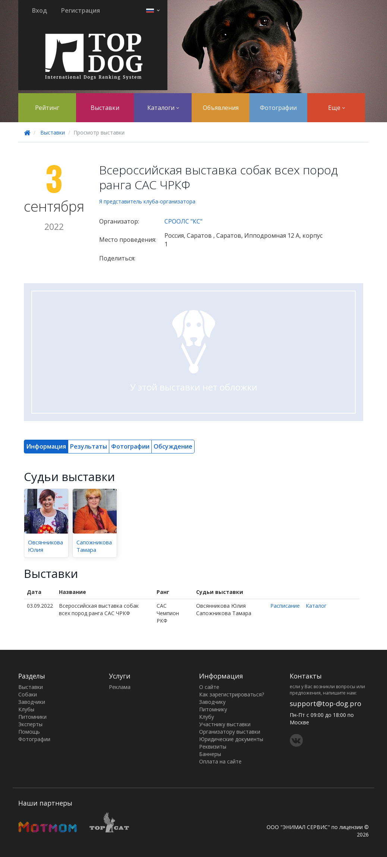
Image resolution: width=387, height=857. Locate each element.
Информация (46, 446)
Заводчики (31, 701)
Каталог (316, 605)
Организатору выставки (229, 731)
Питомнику (213, 709)
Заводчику (212, 701)
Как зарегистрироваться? (231, 694)
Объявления (221, 108)
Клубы (26, 709)
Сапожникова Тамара (94, 545)
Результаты (88, 446)
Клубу (206, 716)
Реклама (119, 686)
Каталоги (163, 108)
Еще (336, 108)
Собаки (27, 694)
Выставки (105, 108)
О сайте (209, 686)
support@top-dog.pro (325, 703)
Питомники (32, 716)
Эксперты (30, 724)
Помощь (29, 731)
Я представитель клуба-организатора (147, 201)
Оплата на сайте (220, 761)
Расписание (285, 605)
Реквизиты (212, 746)
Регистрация (80, 10)
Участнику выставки (225, 724)
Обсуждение (173, 446)
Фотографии (278, 108)
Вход (39, 10)
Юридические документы (231, 739)
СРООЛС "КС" (183, 221)
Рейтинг (47, 108)
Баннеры (210, 754)
